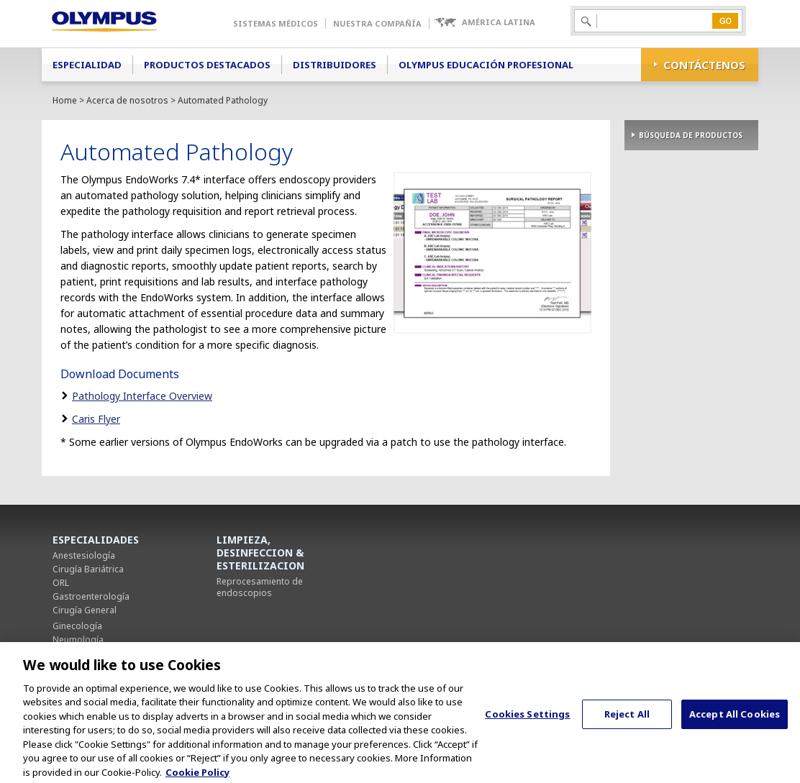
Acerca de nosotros (127, 100)
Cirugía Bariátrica (88, 569)
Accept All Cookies (734, 726)
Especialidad (87, 64)
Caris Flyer (96, 419)
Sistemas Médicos (275, 23)
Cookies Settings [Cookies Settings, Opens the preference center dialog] (527, 726)
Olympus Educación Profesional (486, 64)
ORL (61, 583)
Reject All (627, 726)
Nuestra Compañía (377, 23)
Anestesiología (84, 555)
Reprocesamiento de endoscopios (260, 587)
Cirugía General (85, 610)
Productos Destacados (207, 64)
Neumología (78, 639)
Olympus (125, 24)
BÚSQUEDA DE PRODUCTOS (690, 135)
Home (65, 100)
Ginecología (77, 626)
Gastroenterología (91, 596)
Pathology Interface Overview (142, 396)
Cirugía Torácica (86, 653)
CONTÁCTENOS (704, 65)
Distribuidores (334, 64)
